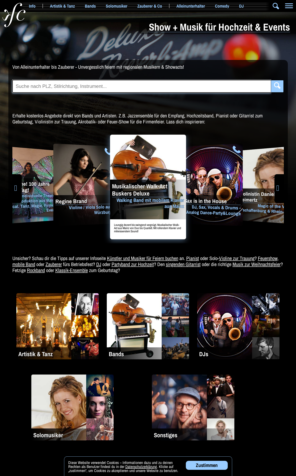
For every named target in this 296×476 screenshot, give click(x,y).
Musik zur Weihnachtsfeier (257, 264)
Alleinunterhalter (190, 6)
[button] (17, 188)
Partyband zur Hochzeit (133, 264)
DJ (241, 6)
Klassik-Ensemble (71, 270)
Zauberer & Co (149, 6)
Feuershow (267, 258)
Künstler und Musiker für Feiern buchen (142, 258)
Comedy (222, 6)
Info (32, 6)
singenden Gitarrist (183, 264)
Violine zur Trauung (236, 258)
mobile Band (23, 264)
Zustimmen (207, 468)
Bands (90, 6)
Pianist (192, 258)
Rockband (36, 270)
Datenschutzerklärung (141, 469)
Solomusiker (116, 6)
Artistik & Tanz (62, 6)
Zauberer (54, 264)
